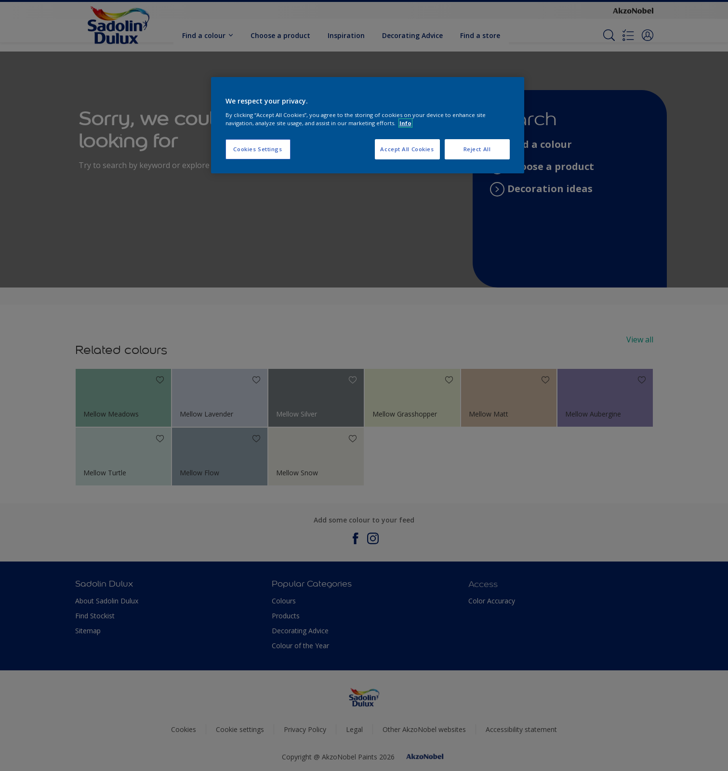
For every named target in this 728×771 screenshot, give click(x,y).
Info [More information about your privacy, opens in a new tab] (405, 123)
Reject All (477, 149)
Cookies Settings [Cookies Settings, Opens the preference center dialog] (257, 149)
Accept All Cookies (407, 149)
